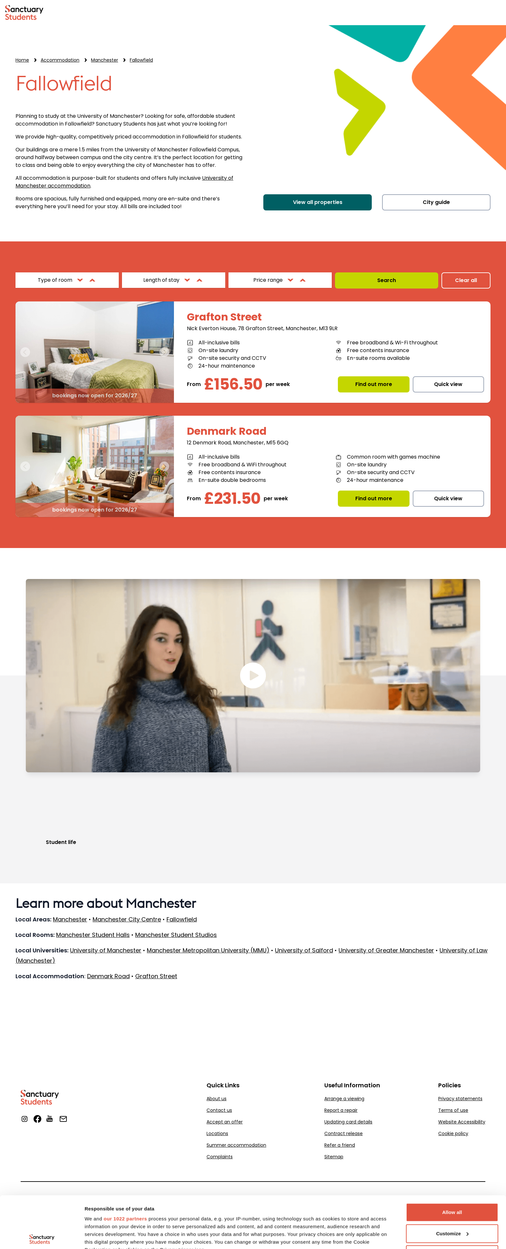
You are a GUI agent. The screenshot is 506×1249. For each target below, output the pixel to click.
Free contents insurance (378, 350)
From (194, 384)
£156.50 (233, 384)
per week (278, 384)
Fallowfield (63, 84)
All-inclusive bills (219, 342)
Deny (452, 1200)
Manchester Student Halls (93, 935)
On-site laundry (218, 350)
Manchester (70, 919)
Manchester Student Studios (176, 935)
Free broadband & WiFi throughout (242, 464)
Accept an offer (225, 1122)
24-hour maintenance (226, 366)
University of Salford (304, 950)
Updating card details (348, 1122)
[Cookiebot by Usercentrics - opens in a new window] (42, 1236)
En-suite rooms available (378, 358)
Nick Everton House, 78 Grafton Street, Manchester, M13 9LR (262, 328)
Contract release (343, 1133)
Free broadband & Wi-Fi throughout (392, 342)
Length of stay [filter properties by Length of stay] (161, 280)
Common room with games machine (393, 457)
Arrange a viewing (344, 1098)
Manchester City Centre (127, 919)
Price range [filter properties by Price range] (268, 280)
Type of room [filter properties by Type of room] (55, 280)
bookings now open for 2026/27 (94, 395)
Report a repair (341, 1110)
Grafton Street (224, 317)
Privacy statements (460, 1098)
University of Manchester (105, 950)
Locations (217, 1133)
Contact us (219, 1110)
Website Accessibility (461, 1122)
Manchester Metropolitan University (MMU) (208, 950)
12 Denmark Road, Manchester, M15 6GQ (237, 442)
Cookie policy (453, 1133)
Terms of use (453, 1110)
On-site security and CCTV (232, 358)
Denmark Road (227, 431)
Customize (452, 1180)
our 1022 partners (125, 1165)
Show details (100, 1236)
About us (217, 1098)
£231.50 (232, 498)
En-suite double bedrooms (232, 480)
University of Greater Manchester (386, 950)
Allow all (452, 1158)
